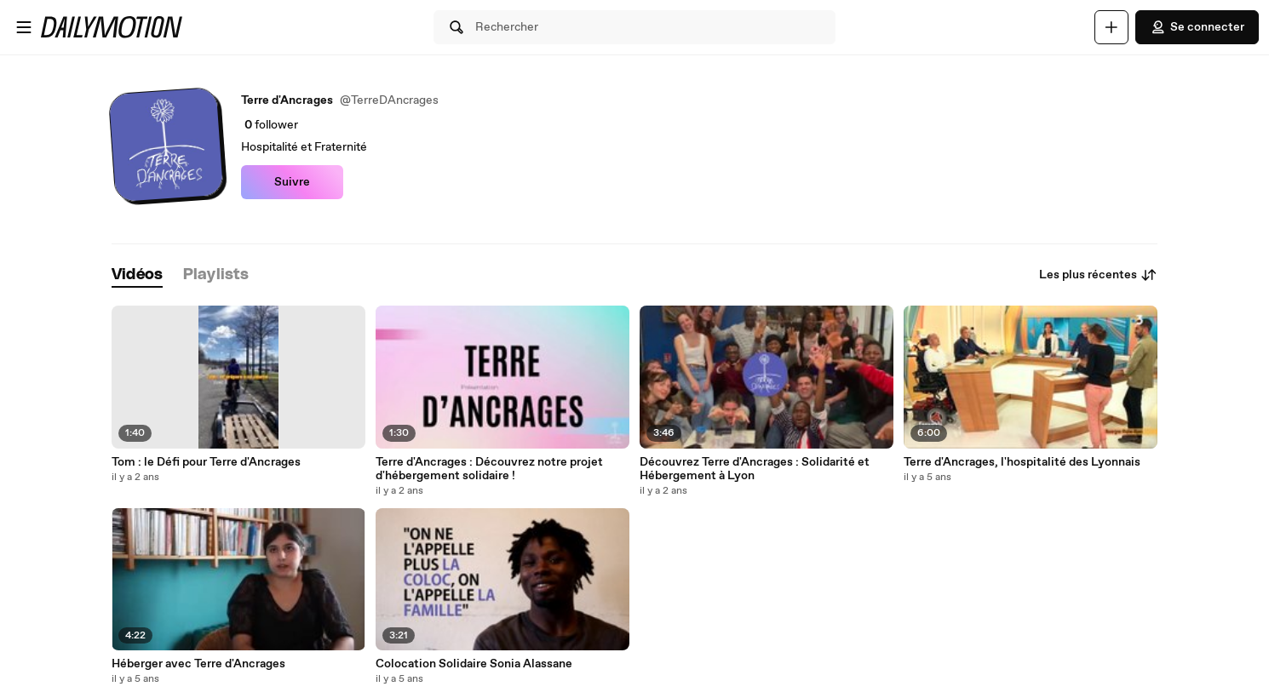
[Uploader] (1111, 27)
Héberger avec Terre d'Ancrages (198, 664)
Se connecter (1197, 27)
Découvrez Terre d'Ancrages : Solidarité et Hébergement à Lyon (755, 469)
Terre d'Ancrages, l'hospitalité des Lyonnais (1022, 462)
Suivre (292, 182)
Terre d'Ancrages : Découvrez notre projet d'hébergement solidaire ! (489, 469)
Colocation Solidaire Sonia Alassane (474, 664)
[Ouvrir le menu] (23, 27)
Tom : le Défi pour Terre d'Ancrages (206, 462)
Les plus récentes (1098, 274)
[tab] (137, 275)
